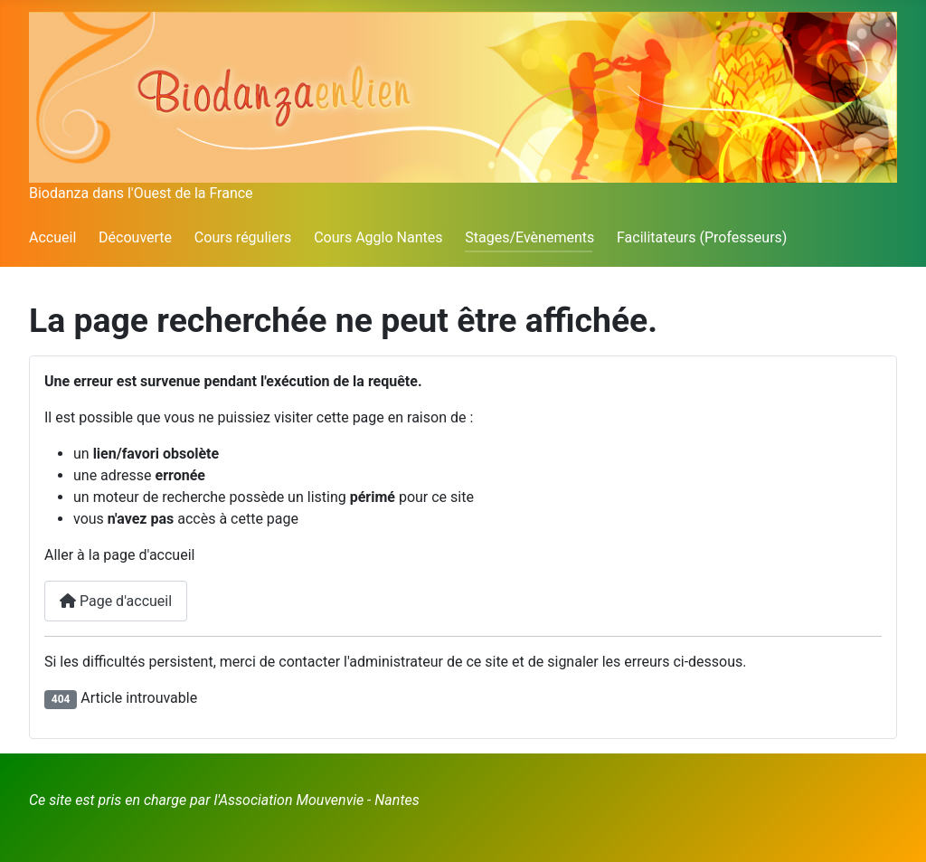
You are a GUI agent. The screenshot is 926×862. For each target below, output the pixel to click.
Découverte (135, 237)
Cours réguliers (243, 237)
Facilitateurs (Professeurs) (702, 237)
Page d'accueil (116, 601)
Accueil (52, 237)
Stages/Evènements (529, 237)
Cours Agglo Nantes (378, 237)
